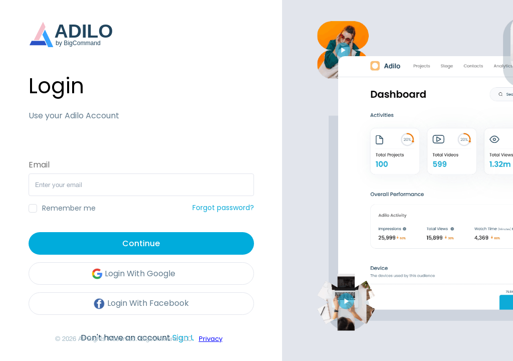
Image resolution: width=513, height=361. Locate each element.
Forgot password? (223, 208)
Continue (141, 243)
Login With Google (133, 274)
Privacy (210, 338)
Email (39, 164)
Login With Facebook (141, 304)
